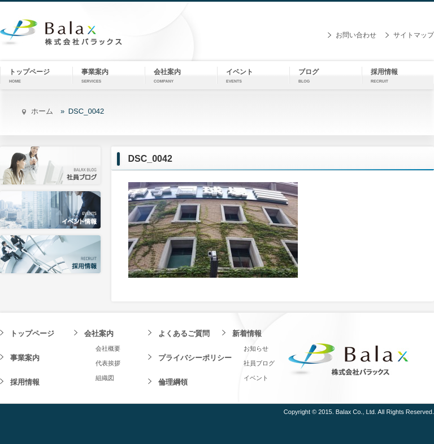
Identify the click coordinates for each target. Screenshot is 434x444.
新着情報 (247, 333)
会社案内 (99, 333)
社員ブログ (259, 363)
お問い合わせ (356, 35)
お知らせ (256, 348)
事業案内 (25, 358)
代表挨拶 (108, 363)
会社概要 (108, 348)
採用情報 (25, 382)
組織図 (105, 377)
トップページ (32, 333)
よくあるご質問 (184, 333)
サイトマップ (413, 35)
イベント (256, 377)
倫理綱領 (173, 382)
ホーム (42, 111)
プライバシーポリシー (195, 358)
